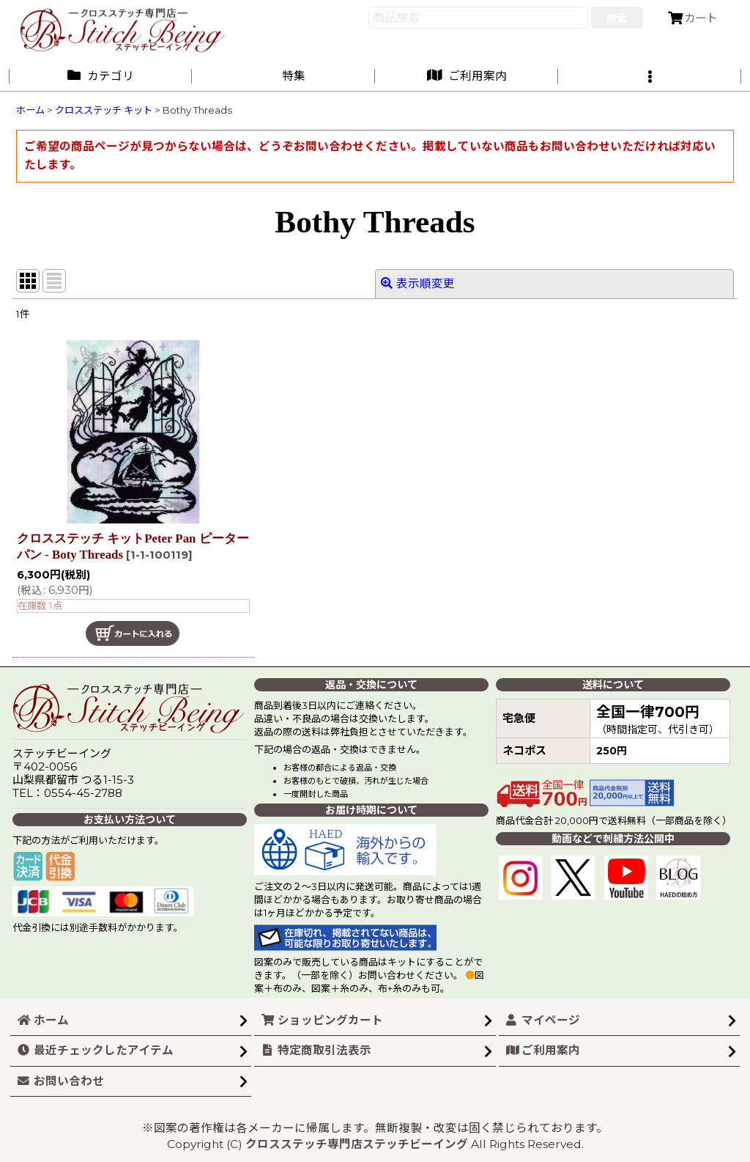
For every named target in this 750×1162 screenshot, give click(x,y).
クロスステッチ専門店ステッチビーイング (356, 1144)
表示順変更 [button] (418, 283)
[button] (649, 76)
